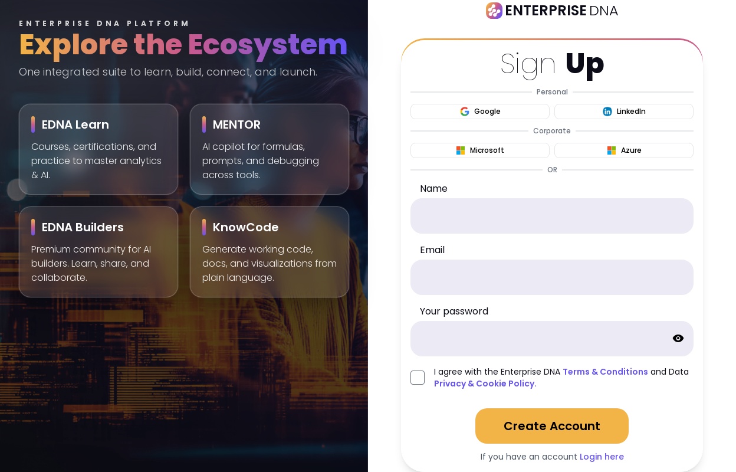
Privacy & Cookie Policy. (485, 383)
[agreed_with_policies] (417, 378)
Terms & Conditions (605, 372)
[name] (552, 216)
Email (432, 250)
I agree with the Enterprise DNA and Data (561, 377)
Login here (602, 457)
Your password (454, 311)
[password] (552, 338)
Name (434, 188)
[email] (552, 277)
